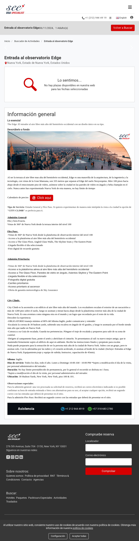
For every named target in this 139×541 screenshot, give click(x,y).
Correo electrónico (95, 455)
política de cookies (83, 528)
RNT (53, 475)
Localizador (92, 440)
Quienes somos (15, 475)
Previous (4, 47)
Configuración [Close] (58, 536)
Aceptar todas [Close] (79, 536)
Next (130, 47)
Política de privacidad (37, 475)
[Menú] (130, 7)
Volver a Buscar (122, 27)
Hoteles (10, 497)
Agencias (38, 479)
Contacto (26, 479)
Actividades (60, 497)
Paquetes (21, 497)
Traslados (11, 501)
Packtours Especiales (40, 497)
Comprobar (108, 471)
